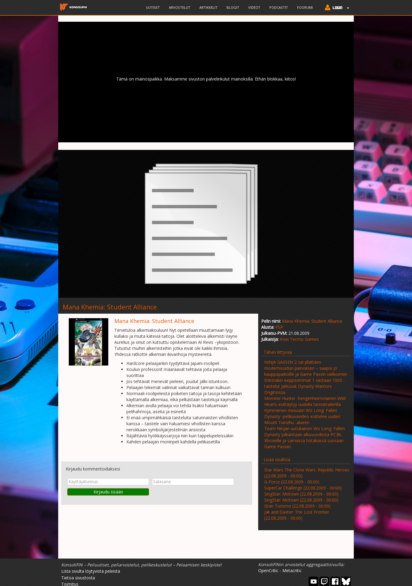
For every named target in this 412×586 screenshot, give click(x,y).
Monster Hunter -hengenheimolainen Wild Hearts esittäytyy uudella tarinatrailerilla (305, 401)
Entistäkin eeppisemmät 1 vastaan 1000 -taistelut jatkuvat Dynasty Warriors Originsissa (304, 386)
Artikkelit (208, 7)
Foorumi (305, 7)
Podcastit (278, 7)
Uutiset (153, 7)
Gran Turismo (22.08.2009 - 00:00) (297, 506)
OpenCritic (268, 570)
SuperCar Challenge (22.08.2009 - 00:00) (303, 488)
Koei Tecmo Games (299, 339)
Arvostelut (179, 7)
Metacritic (292, 570)
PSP (279, 327)
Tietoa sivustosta (78, 578)
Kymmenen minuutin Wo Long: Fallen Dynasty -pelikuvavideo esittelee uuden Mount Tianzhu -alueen (302, 416)
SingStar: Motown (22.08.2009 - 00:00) (301, 494)
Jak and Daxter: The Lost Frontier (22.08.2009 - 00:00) (296, 515)
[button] (335, 8)
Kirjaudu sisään (108, 492)
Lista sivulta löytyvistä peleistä (90, 571)
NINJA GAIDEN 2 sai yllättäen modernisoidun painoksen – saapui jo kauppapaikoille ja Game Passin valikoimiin (305, 368)
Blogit (233, 7)
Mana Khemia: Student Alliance (312, 321)
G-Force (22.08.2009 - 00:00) (291, 482)
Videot (254, 7)
